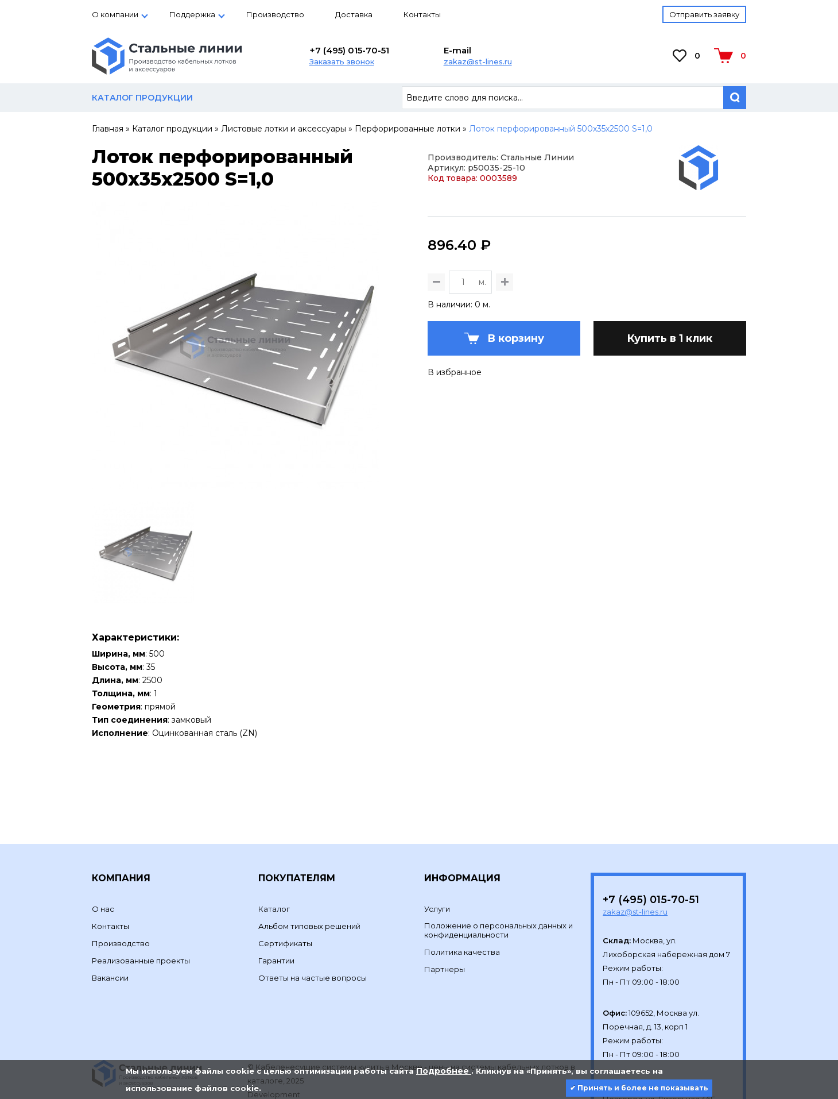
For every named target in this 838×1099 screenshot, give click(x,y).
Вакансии (110, 921)
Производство (275, 14)
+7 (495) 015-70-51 (349, 50)
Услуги (437, 852)
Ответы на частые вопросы (312, 921)
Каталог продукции (172, 129)
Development (274, 1038)
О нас (103, 852)
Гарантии (276, 904)
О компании (115, 14)
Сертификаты (285, 887)
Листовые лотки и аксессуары (283, 129)
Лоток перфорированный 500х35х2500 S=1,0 (561, 129)
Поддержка (192, 14)
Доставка (354, 14)
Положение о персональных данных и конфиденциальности (498, 874)
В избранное (455, 428)
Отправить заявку (704, 14)
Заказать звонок (341, 61)
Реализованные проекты (141, 904)
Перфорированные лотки (407, 129)
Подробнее (443, 1071)
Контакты (422, 14)
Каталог (274, 852)
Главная (107, 129)
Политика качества (462, 895)
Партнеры (444, 912)
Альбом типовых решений (309, 869)
